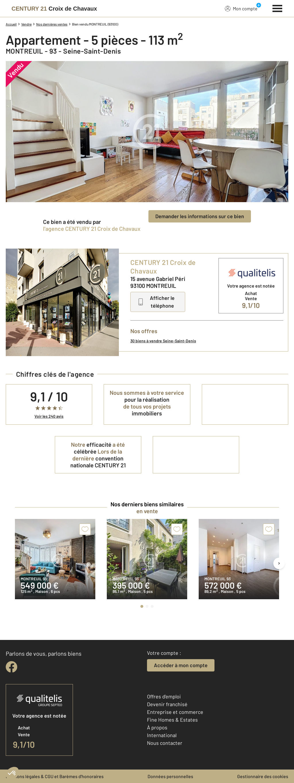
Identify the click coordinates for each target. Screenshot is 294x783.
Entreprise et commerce (175, 712)
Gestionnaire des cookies (262, 776)
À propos (157, 727)
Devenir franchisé (167, 704)
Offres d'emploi (164, 696)
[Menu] (277, 7)
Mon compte (241, 8)
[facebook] (11, 667)
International (162, 735)
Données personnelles (170, 776)
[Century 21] (54, 8)
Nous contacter (164, 743)
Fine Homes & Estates (172, 719)
